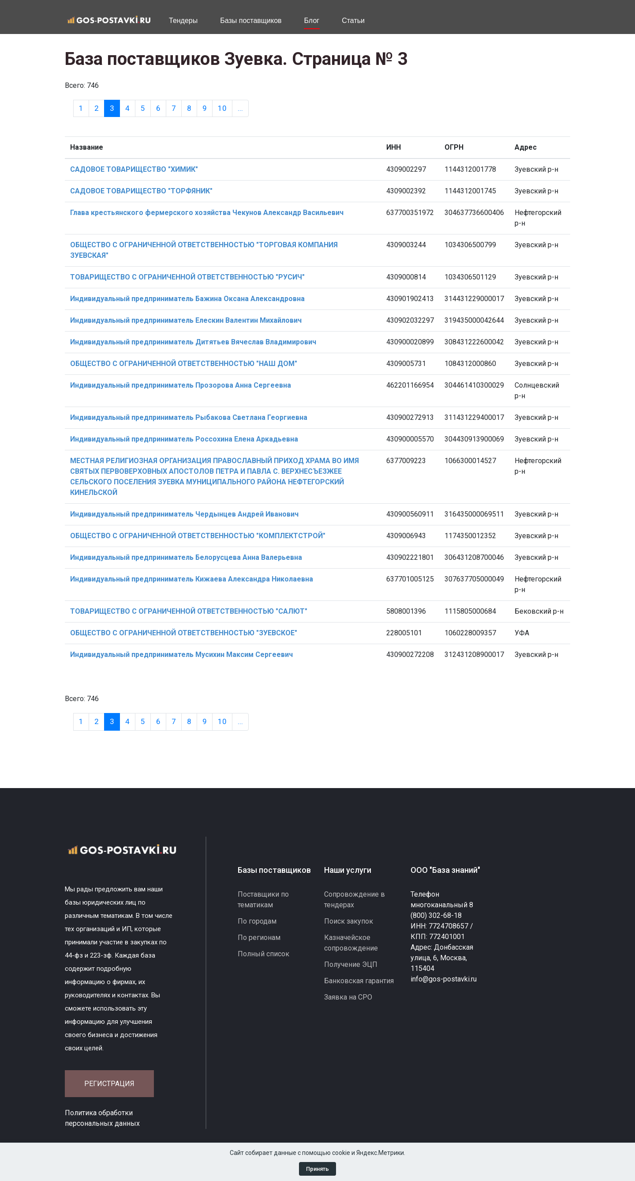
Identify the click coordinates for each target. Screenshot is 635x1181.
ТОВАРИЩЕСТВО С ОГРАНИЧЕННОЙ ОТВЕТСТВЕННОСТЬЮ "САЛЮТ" (188, 611)
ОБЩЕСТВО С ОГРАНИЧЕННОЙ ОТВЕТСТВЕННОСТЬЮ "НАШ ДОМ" (183, 363)
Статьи (353, 20)
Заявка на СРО (348, 997)
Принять (317, 1169)
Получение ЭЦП (350, 964)
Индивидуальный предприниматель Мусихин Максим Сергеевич (181, 654)
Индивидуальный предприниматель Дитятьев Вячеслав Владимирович (193, 342)
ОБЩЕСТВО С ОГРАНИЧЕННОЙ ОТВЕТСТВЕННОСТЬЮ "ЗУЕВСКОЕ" (183, 633)
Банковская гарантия (359, 981)
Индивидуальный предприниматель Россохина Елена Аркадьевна (184, 439)
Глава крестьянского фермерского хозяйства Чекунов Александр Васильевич (207, 212)
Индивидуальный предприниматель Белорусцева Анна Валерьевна (186, 557)
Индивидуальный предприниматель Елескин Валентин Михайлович (186, 320)
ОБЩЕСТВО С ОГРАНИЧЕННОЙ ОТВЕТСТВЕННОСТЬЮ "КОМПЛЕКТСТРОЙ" (197, 536)
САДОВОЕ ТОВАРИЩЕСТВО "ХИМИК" (134, 169)
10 (222, 108)
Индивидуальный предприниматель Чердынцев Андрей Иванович (184, 514)
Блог (312, 20)
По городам (257, 921)
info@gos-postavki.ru (444, 979)
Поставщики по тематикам (263, 899)
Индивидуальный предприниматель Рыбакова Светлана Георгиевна (188, 417)
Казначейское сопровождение (351, 942)
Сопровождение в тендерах (354, 899)
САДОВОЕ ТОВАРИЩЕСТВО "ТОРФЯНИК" (141, 191)
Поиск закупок (348, 921)
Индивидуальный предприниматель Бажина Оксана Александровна (187, 298)
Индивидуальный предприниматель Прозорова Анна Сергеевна (180, 385)
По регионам (259, 937)
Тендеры (183, 20)
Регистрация (109, 1083)
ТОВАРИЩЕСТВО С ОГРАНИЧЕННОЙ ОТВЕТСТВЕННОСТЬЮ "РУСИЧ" (187, 277)
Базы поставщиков (250, 20)
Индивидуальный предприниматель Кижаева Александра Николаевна (191, 579)
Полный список (263, 954)
